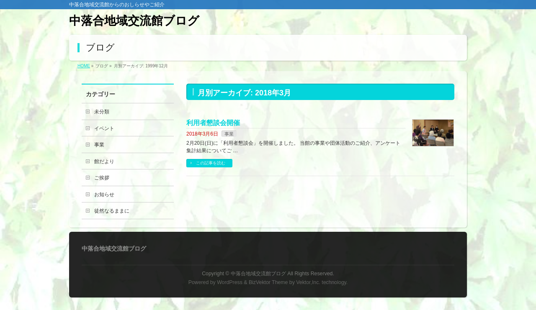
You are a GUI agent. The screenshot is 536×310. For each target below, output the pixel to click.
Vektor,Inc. (308, 282)
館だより (104, 161)
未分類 (101, 112)
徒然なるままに (111, 211)
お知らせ (104, 194)
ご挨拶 (101, 178)
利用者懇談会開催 (213, 122)
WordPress (229, 282)
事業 (229, 133)
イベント (104, 128)
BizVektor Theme (268, 282)
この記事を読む (210, 163)
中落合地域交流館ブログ (134, 20)
